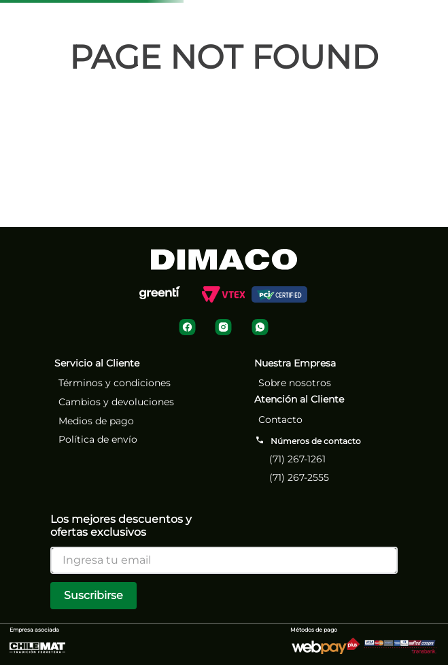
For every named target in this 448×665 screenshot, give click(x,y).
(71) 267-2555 (299, 477)
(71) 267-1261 (297, 459)
